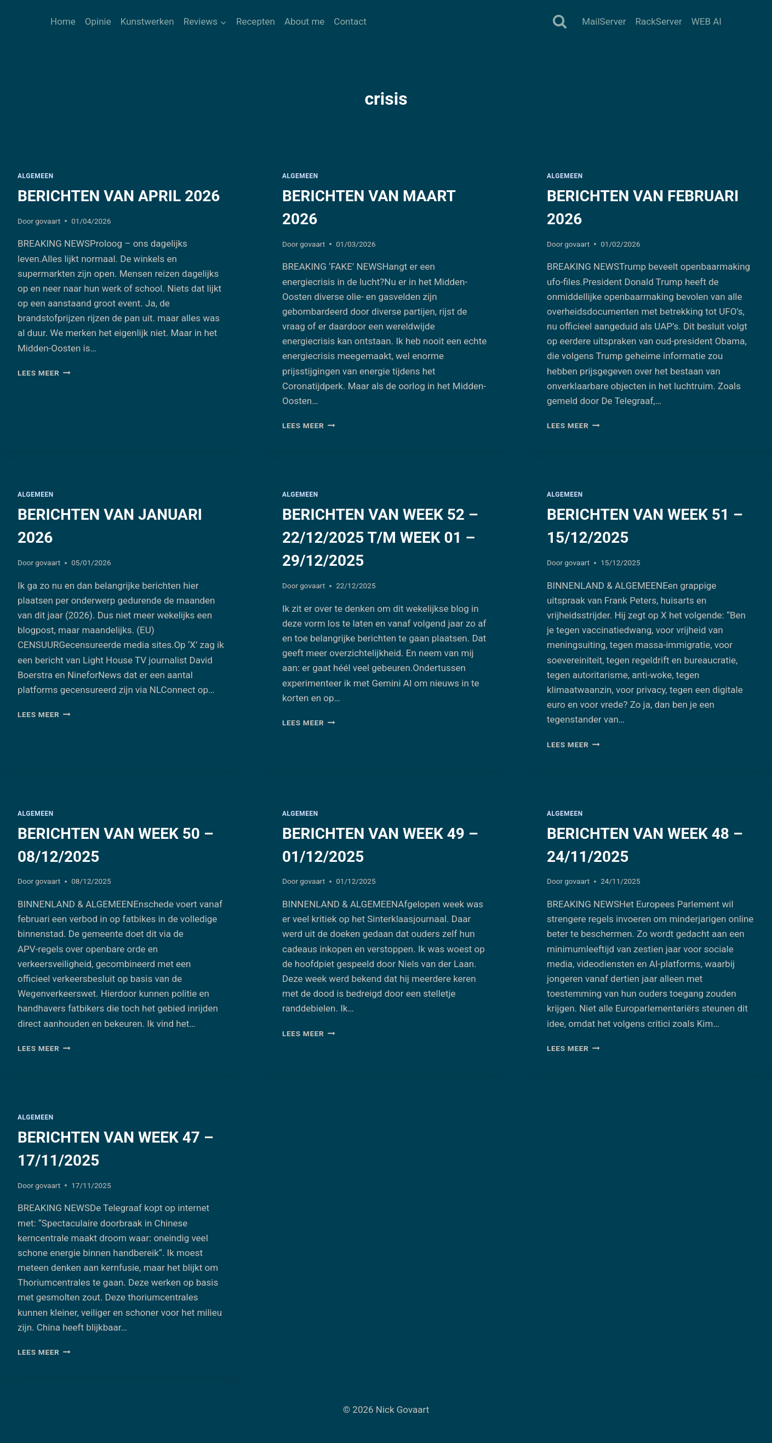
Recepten (255, 21)
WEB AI (706, 21)
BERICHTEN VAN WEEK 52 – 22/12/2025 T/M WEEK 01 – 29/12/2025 (380, 537)
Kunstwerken (147, 21)
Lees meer (44, 372)
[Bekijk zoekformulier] (559, 22)
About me (304, 21)
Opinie (98, 21)
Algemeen (36, 176)
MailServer (604, 21)
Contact (350, 21)
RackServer (659, 21)
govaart (47, 221)
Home (63, 21)
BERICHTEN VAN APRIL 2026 (119, 196)
